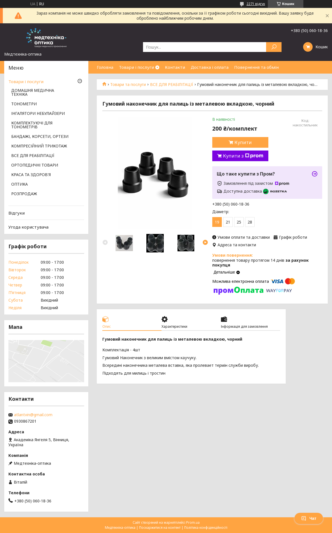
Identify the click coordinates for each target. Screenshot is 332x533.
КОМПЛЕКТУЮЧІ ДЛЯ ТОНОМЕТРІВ (31, 125)
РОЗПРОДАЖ (24, 194)
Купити (243, 142)
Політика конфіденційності (205, 527)
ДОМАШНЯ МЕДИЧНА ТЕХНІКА (32, 92)
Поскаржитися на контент (160, 527)
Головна (105, 67)
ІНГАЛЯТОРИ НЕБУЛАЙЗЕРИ (38, 113)
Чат (308, 518)
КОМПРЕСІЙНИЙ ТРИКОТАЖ (39, 146)
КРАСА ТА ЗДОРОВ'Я (31, 175)
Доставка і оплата (210, 67)
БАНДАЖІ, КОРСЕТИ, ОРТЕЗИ (39, 137)
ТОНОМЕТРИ (24, 104)
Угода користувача (28, 227)
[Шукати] (274, 47)
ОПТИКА (19, 184)
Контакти (175, 67)
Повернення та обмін (256, 67)
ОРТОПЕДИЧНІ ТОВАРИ (34, 165)
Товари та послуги (128, 84)
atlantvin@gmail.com (33, 414)
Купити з (243, 156)
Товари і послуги (136, 67)
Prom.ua (193, 522)
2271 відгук (255, 3)
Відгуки (16, 213)
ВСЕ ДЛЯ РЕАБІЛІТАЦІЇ (171, 84)
